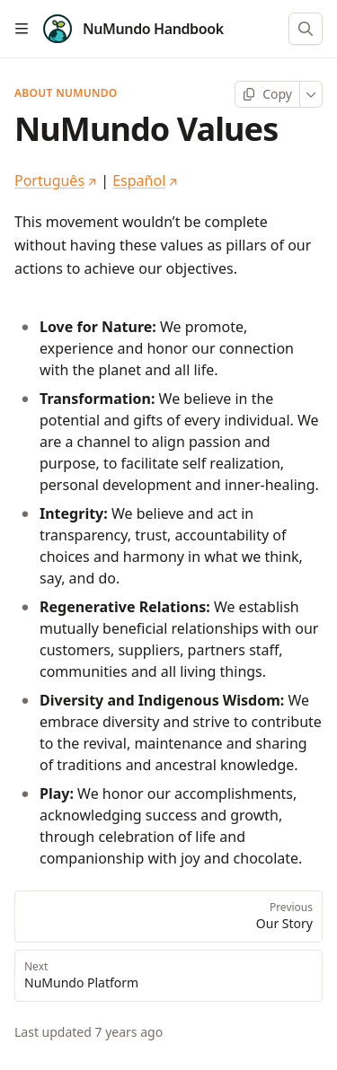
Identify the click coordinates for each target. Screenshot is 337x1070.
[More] (311, 94)
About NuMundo (66, 93)
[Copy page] (267, 94)
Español (145, 180)
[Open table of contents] (21, 28)
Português (55, 180)
